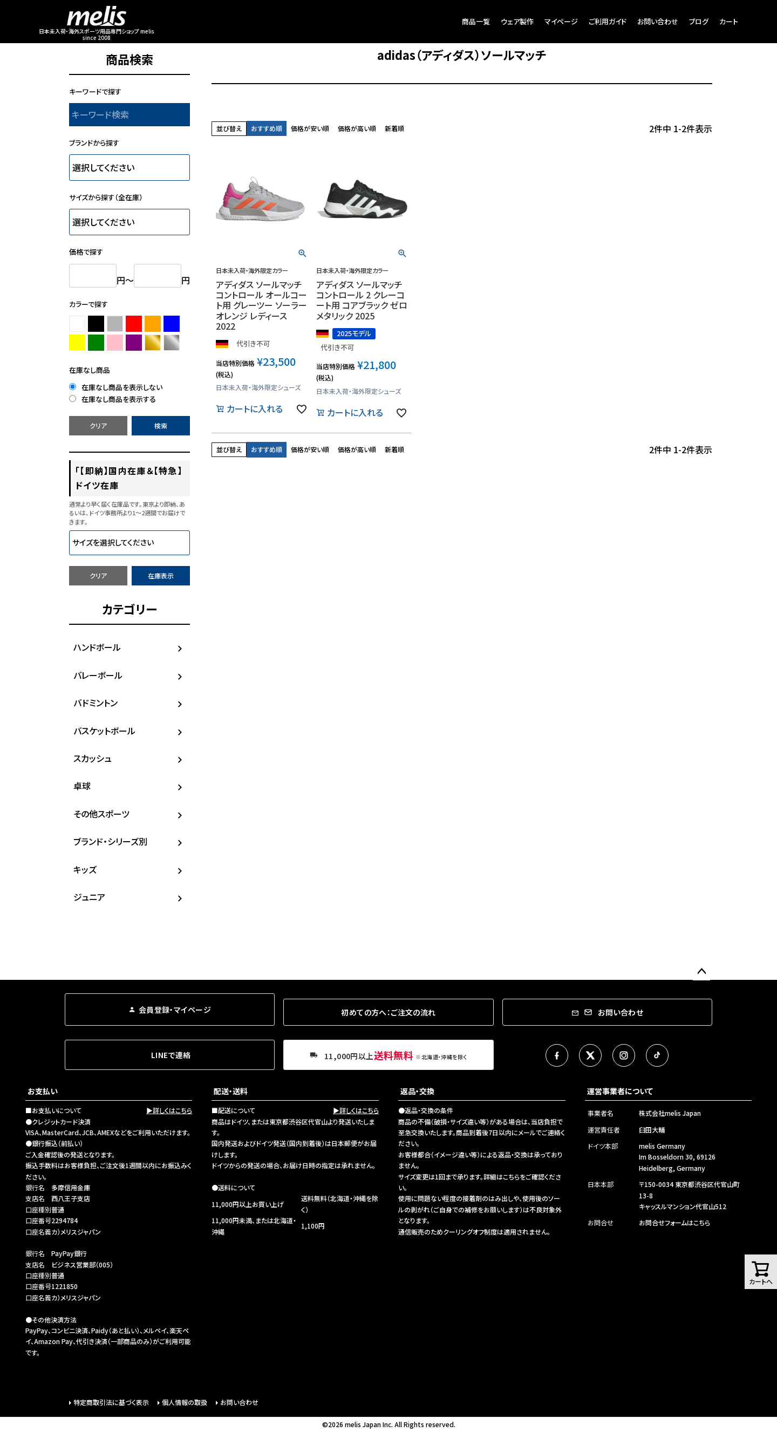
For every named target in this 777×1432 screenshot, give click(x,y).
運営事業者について (620, 1091)
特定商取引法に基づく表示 (111, 1402)
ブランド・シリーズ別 (110, 841)
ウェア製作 (517, 21)
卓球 (82, 785)
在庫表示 (161, 575)
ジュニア (89, 896)
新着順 (394, 128)
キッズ (85, 869)
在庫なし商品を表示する (112, 399)
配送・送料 (231, 1091)
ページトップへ (701, 971)
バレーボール (97, 675)
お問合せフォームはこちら (674, 1222)
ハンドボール (97, 646)
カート (728, 21)
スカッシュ (92, 758)
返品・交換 (417, 1091)
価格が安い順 (310, 128)
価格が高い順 (357, 128)
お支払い (43, 1091)
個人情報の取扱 (184, 1402)
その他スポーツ (101, 813)
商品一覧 (476, 21)
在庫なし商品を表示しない (115, 387)
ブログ (698, 21)
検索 (160, 425)
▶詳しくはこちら (169, 1110)
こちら (511, 1176)
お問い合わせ (657, 21)
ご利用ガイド (607, 21)
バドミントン (95, 702)
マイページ (561, 21)
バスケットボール (104, 730)
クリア (98, 425)
